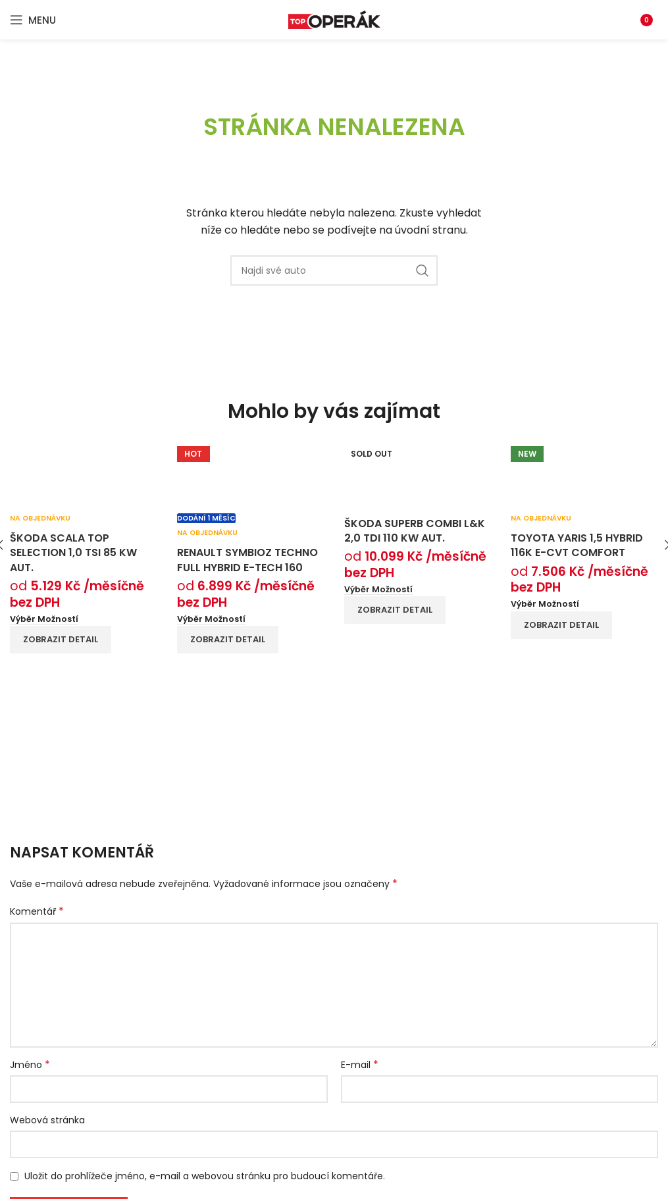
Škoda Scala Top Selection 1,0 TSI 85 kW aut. (73, 552)
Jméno (30, 1065)
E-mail (359, 1065)
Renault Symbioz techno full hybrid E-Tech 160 (247, 559)
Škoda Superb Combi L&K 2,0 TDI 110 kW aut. (414, 531)
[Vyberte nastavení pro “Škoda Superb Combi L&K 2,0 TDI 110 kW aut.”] (378, 589)
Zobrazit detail (60, 639)
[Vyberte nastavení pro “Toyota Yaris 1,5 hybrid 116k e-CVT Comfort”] (545, 604)
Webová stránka (47, 1120)
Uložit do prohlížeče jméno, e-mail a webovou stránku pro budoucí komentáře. (204, 1176)
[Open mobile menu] (33, 20)
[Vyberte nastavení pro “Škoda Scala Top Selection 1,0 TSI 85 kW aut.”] (44, 619)
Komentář (37, 911)
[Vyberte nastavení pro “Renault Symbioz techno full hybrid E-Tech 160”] (211, 619)
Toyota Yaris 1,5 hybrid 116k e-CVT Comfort (577, 545)
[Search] (334, 270)
